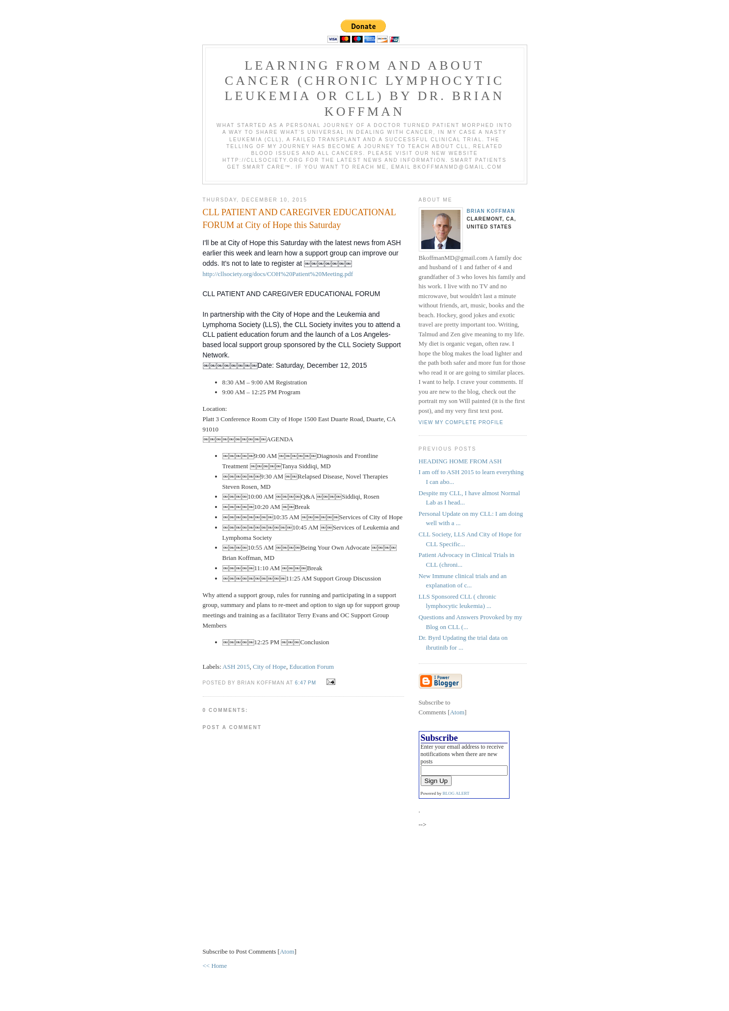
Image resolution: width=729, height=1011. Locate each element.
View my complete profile (461, 422)
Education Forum (311, 666)
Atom (287, 951)
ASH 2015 (235, 666)
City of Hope (269, 666)
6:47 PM (306, 682)
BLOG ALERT (456, 793)
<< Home (215, 965)
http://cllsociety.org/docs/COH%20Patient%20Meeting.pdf (278, 274)
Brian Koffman (491, 211)
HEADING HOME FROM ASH (460, 461)
